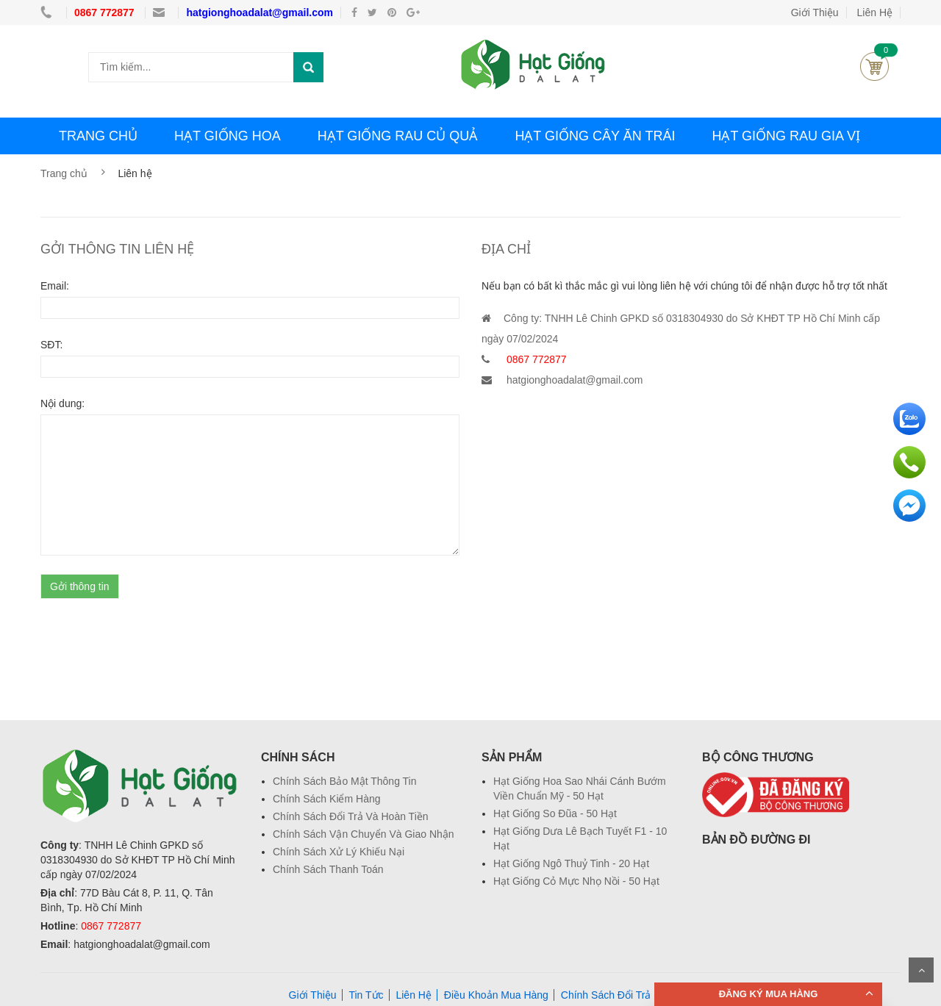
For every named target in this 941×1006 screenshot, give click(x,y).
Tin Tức (365, 995)
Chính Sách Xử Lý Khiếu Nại (338, 852)
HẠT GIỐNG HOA (227, 136)
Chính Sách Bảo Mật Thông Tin (345, 781)
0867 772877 (105, 12)
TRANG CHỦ (98, 136)
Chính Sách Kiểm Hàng (327, 799)
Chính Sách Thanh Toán (328, 869)
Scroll (921, 970)
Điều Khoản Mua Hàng (496, 995)
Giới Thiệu (815, 12)
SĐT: (51, 345)
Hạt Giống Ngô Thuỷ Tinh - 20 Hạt (571, 863)
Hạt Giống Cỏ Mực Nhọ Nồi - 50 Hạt (576, 881)
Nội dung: (62, 403)
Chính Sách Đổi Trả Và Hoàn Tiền (351, 816)
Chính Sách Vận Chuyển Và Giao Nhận (363, 834)
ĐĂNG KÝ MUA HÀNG (768, 993)
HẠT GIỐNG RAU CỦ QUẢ (398, 136)
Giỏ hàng (874, 66)
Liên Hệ (413, 995)
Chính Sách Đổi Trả (606, 995)
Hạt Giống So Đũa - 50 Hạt (555, 813)
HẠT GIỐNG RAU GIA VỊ (786, 136)
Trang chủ (63, 173)
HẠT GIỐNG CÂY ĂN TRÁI (595, 136)
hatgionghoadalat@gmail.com (259, 12)
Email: (54, 286)
